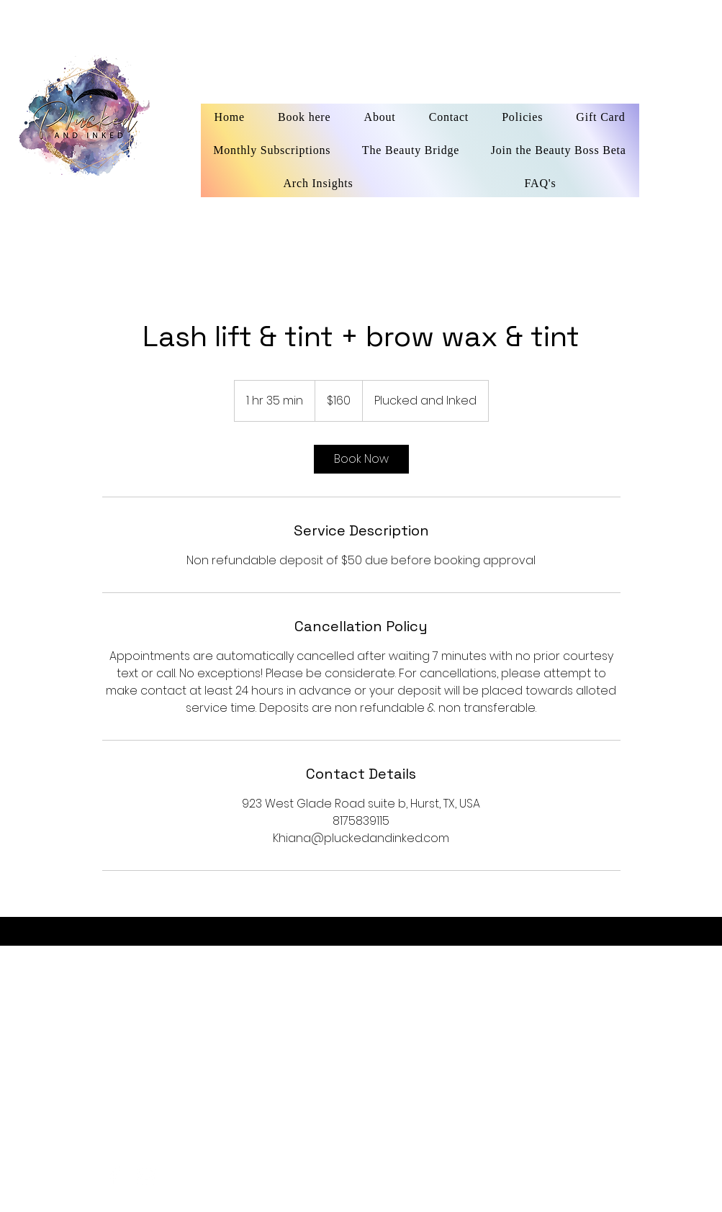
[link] (361, 459)
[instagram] (146, 1176)
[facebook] (114, 1176)
